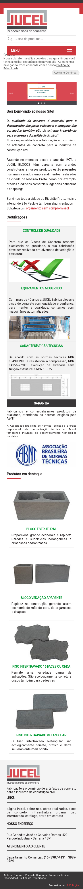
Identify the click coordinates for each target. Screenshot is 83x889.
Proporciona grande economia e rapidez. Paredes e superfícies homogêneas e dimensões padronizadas (41, 539)
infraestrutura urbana (49, 812)
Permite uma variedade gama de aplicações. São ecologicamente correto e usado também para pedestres (41, 676)
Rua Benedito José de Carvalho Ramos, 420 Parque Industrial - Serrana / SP (37, 836)
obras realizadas (55, 809)
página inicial (16, 809)
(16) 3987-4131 (55, 857)
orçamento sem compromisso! (47, 208)
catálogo (31, 816)
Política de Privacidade (32, 878)
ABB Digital (73, 885)
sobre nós (34, 809)
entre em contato (51, 816)
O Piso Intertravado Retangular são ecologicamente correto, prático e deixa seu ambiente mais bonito (41, 745)
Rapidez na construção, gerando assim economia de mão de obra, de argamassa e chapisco (41, 608)
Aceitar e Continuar (65, 72)
